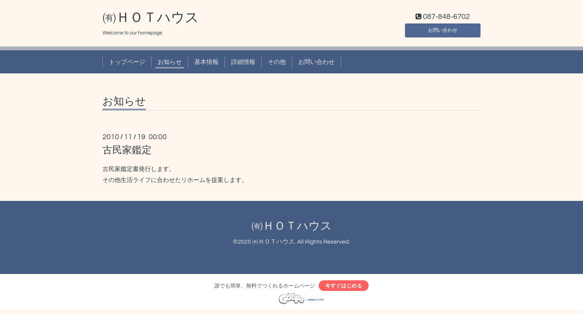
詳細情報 (243, 64)
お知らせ (170, 64)
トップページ (127, 64)
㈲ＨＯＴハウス (150, 19)
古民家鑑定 (127, 152)
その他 (277, 64)
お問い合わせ (443, 30)
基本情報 (206, 64)
